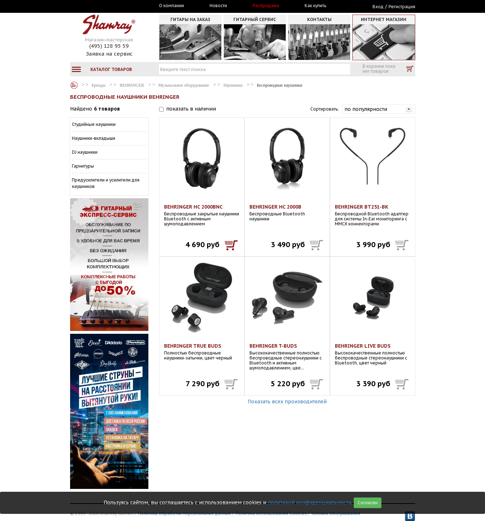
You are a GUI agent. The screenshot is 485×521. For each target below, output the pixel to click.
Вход (378, 6)
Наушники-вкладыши (93, 138)
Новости (218, 5)
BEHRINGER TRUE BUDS (192, 346)
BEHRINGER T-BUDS (273, 346)
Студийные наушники (94, 124)
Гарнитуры (83, 166)
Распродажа (266, 5)
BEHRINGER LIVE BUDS (363, 346)
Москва (103, 6)
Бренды (74, 85)
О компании (171, 5)
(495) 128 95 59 (109, 45)
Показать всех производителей (287, 401)
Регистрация (402, 6)
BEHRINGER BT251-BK (361, 207)
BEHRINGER (132, 85)
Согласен (368, 502)
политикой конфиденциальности (309, 502)
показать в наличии (191, 109)
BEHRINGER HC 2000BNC (193, 207)
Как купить (315, 5)
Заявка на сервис (109, 53)
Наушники (233, 85)
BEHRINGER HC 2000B (275, 207)
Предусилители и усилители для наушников (105, 183)
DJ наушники (84, 152)
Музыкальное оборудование (183, 85)
